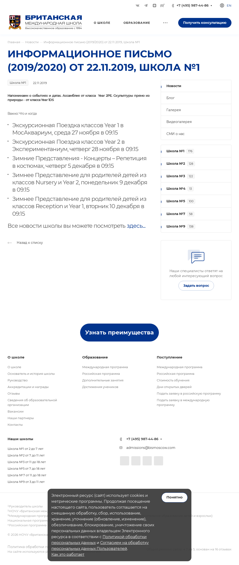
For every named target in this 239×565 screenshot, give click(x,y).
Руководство (18, 380)
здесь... (136, 225)
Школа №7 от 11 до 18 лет (27, 475)
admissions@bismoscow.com (150, 448)
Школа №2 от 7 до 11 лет (26, 455)
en (229, 5)
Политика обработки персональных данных (46, 547)
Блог (170, 98)
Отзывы (14, 393)
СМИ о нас (175, 134)
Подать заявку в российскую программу (189, 393)
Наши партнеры (21, 418)
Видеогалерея (179, 122)
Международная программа (105, 367)
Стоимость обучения (173, 380)
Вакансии (16, 411)
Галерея (173, 110)
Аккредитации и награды (28, 387)
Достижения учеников (100, 387)
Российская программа (101, 373)
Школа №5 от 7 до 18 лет (26, 468)
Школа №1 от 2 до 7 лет (25, 449)
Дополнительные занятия (103, 380)
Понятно (174, 497)
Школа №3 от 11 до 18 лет (27, 462)
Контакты (15, 424)
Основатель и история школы (31, 373)
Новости (173, 86)
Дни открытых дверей (174, 387)
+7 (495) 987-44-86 (193, 6)
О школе (14, 367)
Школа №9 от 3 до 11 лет (26, 482)
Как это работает (67, 554)
